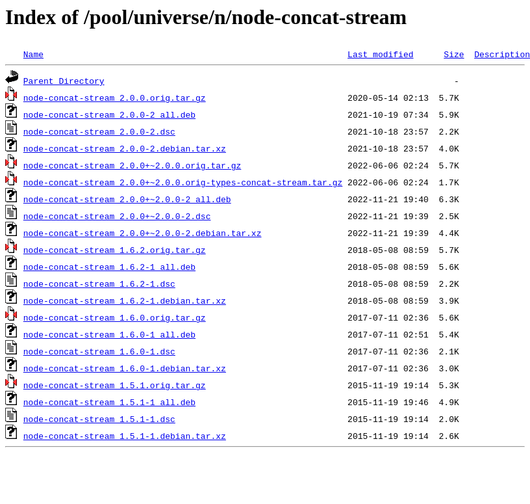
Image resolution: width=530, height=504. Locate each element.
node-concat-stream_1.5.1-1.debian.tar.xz (124, 436)
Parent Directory (64, 80)
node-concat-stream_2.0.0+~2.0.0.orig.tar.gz (132, 165)
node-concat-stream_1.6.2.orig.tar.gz (114, 250)
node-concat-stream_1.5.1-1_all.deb (109, 402)
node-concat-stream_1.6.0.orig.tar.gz (114, 317)
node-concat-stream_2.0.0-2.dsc (99, 131)
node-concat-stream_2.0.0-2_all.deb (109, 114)
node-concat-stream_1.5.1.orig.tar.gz (114, 385)
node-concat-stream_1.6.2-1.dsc (99, 283)
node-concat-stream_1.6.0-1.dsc (99, 351)
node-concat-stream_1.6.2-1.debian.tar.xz (124, 300)
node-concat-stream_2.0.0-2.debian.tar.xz (124, 148)
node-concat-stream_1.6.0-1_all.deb (109, 334)
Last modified (380, 54)
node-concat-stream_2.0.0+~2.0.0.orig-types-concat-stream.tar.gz (182, 182)
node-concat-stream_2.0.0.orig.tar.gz (114, 97)
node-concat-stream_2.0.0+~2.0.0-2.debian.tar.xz (142, 233)
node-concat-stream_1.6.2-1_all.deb (109, 266)
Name (33, 54)
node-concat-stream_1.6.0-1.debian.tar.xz (124, 368)
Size (454, 54)
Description (502, 54)
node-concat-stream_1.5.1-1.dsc (99, 419)
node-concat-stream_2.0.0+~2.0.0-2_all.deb (127, 199)
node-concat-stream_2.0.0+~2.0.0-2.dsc (117, 216)
